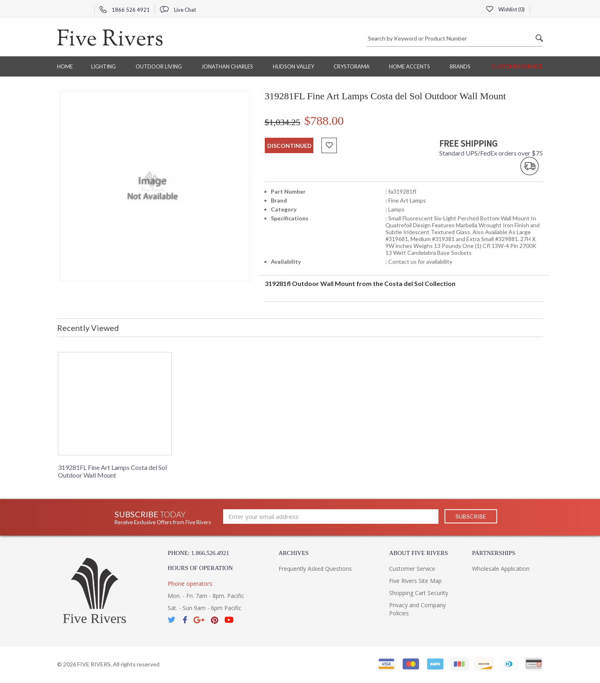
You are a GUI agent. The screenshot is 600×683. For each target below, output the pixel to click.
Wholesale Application (501, 568)
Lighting (103, 66)
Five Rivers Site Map (415, 581)
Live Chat (178, 9)
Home (65, 66)
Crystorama (352, 66)
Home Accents (409, 66)
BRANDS (460, 66)
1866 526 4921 (125, 9)
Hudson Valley (293, 66)
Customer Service (517, 66)
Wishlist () (505, 9)
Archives (294, 553)
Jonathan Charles (227, 66)
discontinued (289, 145)
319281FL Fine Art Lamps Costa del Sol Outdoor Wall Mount (112, 471)
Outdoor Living (159, 66)
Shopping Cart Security (418, 593)
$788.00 (324, 120)
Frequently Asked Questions (315, 568)
